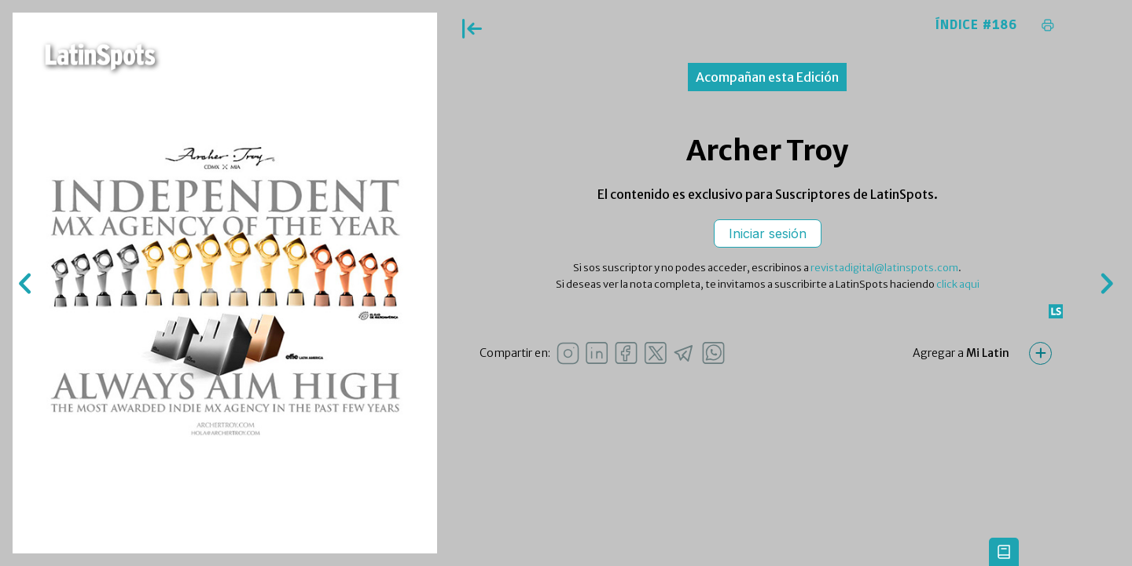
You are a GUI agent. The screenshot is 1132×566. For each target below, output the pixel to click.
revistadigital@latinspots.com (884, 267)
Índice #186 (976, 25)
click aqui (957, 284)
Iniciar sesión (768, 233)
